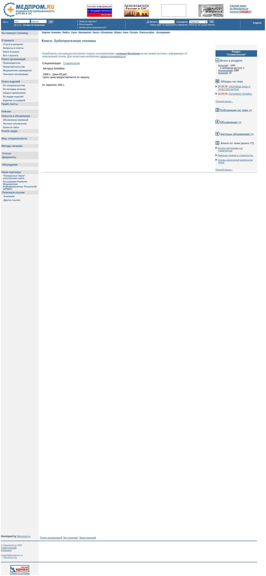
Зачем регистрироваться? (92, 27)
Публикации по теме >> (236, 110)
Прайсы (66, 32)
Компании (56, 32)
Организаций (225, 70)
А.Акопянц (6, 550)
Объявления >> (230, 122)
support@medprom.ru (12, 555)
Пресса (96, 32)
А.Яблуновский (8, 548)
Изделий (223, 65)
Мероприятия (84, 32)
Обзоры (118, 32)
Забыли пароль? (88, 21)
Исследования (163, 32)
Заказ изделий (87, 537)
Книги (126, 32)
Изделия (46, 32)
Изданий (223, 73)
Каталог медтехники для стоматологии (230, 149)
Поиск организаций (51, 537)
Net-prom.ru (23, 536)
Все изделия (70, 537)
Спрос (74, 32)
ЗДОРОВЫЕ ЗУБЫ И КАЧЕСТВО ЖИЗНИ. (234, 88)
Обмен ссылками (20, 572)
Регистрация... (86, 24)
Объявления (106, 32)
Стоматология (71, 63)
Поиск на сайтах (147, 32)
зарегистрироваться (112, 56)
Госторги (133, 32)
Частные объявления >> (237, 134)
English (257, 23)
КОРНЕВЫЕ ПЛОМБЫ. (240, 94)
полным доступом (128, 53)
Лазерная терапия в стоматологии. (236, 155)
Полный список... (224, 101)
